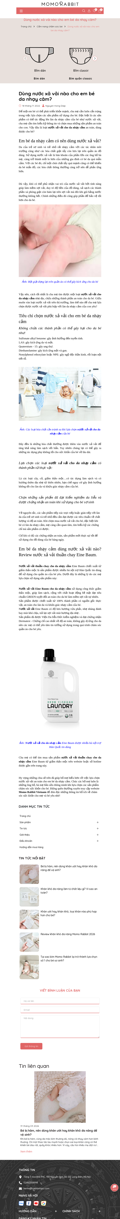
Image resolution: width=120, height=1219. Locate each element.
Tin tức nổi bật (32, 858)
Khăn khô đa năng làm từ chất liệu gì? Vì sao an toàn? (69, 890)
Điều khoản (26, 840)
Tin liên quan (34, 1066)
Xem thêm (26, 1151)
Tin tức (23, 828)
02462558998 (31, 1182)
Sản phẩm (25, 822)
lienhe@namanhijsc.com (36, 1188)
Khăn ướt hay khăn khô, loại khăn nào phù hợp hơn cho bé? (69, 913)
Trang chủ (25, 816)
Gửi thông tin (31, 1046)
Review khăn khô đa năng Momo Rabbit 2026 (68, 934)
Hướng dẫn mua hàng (31, 847)
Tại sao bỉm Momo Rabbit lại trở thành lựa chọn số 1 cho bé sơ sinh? (69, 958)
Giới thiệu (25, 834)
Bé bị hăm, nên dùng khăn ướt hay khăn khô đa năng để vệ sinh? (69, 868)
